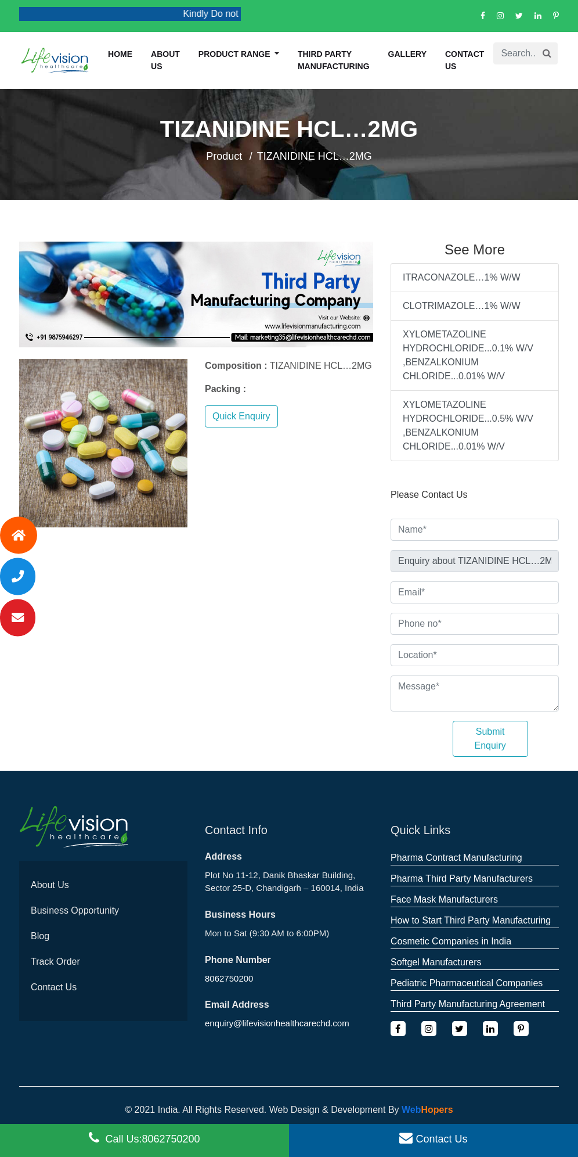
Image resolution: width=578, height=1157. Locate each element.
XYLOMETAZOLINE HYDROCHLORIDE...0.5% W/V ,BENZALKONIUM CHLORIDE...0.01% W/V (468, 425)
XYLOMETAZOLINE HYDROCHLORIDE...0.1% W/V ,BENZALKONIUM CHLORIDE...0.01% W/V (468, 355)
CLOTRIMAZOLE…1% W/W (462, 306)
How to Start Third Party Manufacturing (471, 920)
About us (165, 60)
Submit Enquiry (490, 738)
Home (120, 54)
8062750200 (229, 978)
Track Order (55, 961)
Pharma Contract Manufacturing (456, 858)
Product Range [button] (235, 54)
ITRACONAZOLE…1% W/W (462, 277)
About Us (50, 885)
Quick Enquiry (241, 416)
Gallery (407, 54)
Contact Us (464, 60)
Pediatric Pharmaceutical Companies (467, 983)
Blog (40, 936)
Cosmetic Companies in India (451, 941)
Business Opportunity (75, 910)
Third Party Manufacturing (334, 60)
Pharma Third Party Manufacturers (462, 878)
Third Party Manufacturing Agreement (468, 1004)
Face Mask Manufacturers (444, 899)
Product (224, 156)
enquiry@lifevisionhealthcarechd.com (277, 1023)
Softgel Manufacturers (436, 962)
